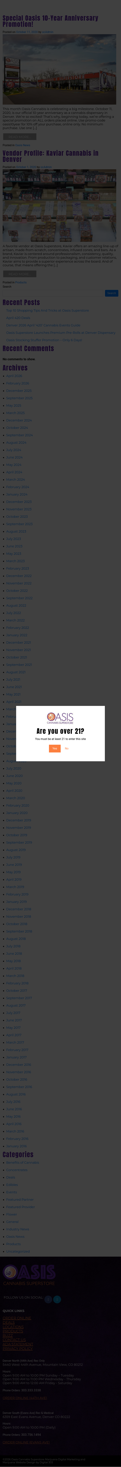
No (67, 748)
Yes (55, 748)
